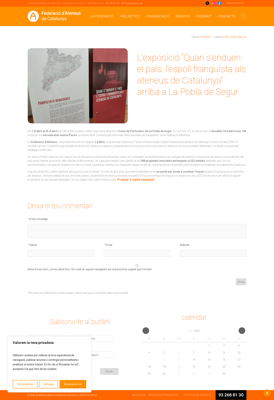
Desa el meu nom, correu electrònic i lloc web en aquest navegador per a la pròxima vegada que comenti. (90, 269)
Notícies (242, 37)
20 (179, 366)
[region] (49, 364)
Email (109, 245)
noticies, (233, 37)
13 (179, 359)
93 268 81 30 (112, 3)
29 (209, 373)
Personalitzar (25, 384)
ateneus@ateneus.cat (132, 3)
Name (33, 245)
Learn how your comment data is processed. (102, 292)
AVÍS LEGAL (139, 395)
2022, (226, 37)
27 (179, 373)
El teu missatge (38, 219)
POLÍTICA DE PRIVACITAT (163, 395)
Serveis (183, 16)
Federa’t (204, 16)
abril (194, 330)
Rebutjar (48, 384)
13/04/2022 (204, 37)
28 (194, 373)
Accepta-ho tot (73, 384)
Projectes (130, 16)
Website (184, 245)
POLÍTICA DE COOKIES (197, 395)
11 (149, 359)
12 (164, 359)
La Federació (102, 16)
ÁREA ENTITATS (235, 3)
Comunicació (158, 16)
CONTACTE (227, 16)
